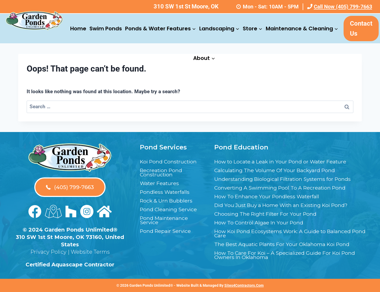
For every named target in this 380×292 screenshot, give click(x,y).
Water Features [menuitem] (160, 183)
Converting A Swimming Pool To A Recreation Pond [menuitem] (282, 188)
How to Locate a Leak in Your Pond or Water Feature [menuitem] (282, 161)
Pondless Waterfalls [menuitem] (165, 192)
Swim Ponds (105, 28)
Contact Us (361, 28)
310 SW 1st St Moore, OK (186, 6)
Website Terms (90, 252)
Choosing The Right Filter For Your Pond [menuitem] (267, 214)
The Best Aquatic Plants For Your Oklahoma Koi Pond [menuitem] (284, 244)
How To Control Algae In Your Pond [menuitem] (259, 222)
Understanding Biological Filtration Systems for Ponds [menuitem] (285, 179)
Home (78, 28)
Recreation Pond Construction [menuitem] (162, 172)
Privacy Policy (48, 252)
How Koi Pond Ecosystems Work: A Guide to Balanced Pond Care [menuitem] (284, 233)
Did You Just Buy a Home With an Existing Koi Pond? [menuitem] (284, 205)
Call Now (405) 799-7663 (339, 6)
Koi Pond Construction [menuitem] (170, 161)
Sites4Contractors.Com (244, 285)
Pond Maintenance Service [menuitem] (164, 220)
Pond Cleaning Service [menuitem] (169, 209)
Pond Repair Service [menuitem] (166, 231)
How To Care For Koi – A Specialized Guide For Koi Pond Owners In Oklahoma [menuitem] (286, 255)
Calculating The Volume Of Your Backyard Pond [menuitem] (276, 170)
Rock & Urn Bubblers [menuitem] (166, 200)
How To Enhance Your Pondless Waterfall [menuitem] (267, 196)
